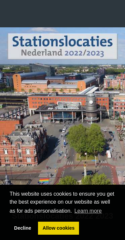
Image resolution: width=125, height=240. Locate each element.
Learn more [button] (88, 211)
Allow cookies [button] (59, 228)
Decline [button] (22, 228)
